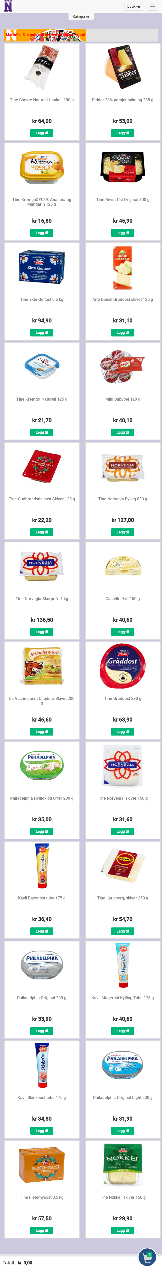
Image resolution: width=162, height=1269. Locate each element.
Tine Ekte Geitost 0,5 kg (41, 299)
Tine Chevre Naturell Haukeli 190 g (42, 99)
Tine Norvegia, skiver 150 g (123, 798)
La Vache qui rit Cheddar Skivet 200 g (41, 701)
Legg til (42, 133)
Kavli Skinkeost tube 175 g (42, 1097)
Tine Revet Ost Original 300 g (122, 199)
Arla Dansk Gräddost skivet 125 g (122, 299)
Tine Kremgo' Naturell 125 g (41, 399)
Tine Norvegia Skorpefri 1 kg (42, 598)
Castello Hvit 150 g (123, 598)
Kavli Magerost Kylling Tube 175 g (123, 997)
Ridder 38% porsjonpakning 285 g (122, 99)
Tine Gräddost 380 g (122, 698)
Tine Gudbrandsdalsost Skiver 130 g (42, 499)
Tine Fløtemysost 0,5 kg (42, 1197)
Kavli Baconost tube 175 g (42, 898)
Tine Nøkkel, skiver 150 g (123, 1197)
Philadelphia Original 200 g (41, 997)
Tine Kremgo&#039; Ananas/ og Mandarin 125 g (41, 202)
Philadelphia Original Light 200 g (123, 1097)
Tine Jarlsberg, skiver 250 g (122, 898)
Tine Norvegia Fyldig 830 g (122, 499)
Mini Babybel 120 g (122, 399)
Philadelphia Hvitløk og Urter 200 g (41, 798)
